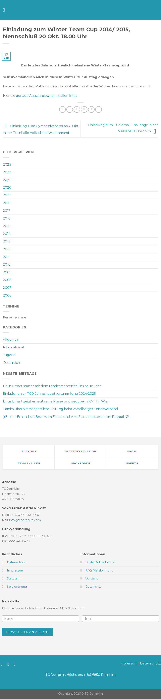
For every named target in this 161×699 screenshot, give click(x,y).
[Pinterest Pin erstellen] (91, 109)
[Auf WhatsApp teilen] (62, 109)
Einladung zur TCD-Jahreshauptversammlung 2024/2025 (49, 393)
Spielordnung (17, 586)
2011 (6, 257)
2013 (6, 241)
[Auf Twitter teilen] (77, 109)
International (13, 347)
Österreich (11, 363)
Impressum (128, 663)
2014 (6, 234)
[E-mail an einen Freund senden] (84, 109)
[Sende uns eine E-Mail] (16, 664)
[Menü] (5, 10)
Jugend (9, 355)
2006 (7, 295)
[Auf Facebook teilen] (69, 109)
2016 (6, 218)
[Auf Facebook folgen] (3, 664)
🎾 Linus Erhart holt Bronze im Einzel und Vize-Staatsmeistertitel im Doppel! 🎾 (66, 417)
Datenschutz (150, 663)
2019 (6, 195)
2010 (7, 264)
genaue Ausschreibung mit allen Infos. (47, 96)
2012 (6, 249)
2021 (6, 180)
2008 (7, 280)
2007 (7, 288)
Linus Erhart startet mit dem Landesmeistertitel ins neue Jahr (52, 386)
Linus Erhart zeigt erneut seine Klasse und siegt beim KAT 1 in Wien (56, 401)
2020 (7, 187)
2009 (7, 272)
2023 (7, 164)
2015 (6, 226)
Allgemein (11, 339)
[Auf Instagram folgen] (9, 664)
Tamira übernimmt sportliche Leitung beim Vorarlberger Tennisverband (60, 409)
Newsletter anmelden (27, 632)
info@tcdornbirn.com (25, 520)
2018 (7, 203)
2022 (7, 172)
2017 (6, 211)
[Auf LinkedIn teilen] (98, 109)
